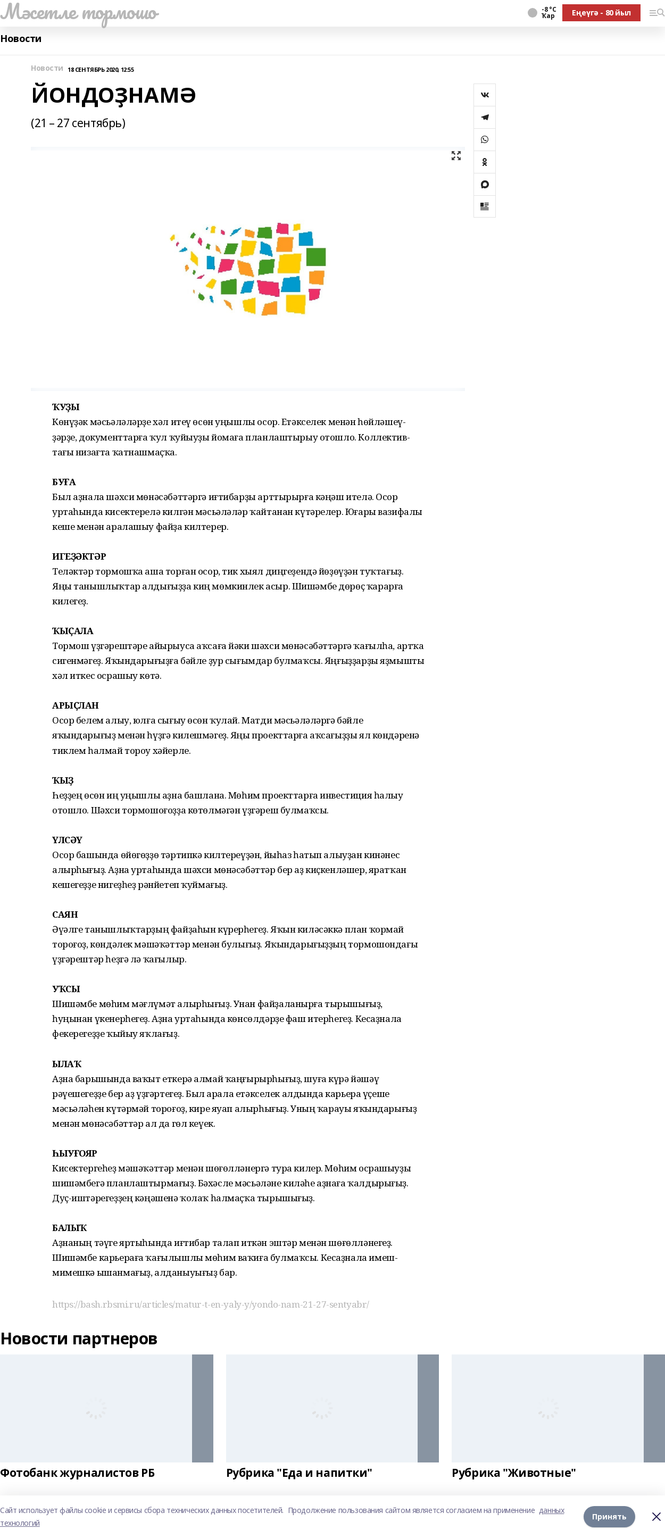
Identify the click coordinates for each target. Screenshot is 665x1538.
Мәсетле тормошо (78, 11)
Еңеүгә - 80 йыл (601, 12)
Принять (609, 1516)
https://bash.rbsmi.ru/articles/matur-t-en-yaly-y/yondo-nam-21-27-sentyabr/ (210, 1304)
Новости (20, 38)
